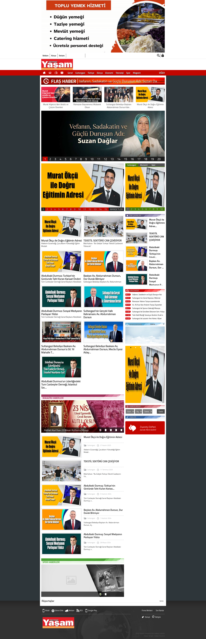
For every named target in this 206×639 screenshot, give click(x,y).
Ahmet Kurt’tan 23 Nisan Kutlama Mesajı (66, 430)
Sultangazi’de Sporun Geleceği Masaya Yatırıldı (146, 308)
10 (92, 159)
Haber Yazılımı (159, 636)
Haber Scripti (148, 636)
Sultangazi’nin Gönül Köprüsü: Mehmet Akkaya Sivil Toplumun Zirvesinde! (146, 298)
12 (105, 159)
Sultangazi (80, 72)
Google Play (92, 610)
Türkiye (91, 72)
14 (118, 159)
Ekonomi (109, 72)
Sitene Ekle (59, 610)
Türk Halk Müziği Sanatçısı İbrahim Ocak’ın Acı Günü (147, 315)
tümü (161, 601)
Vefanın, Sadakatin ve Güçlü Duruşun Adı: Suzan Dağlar (147, 294)
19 (152, 159)
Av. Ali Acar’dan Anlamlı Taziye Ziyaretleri (147, 304)
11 (98, 159)
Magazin (137, 72)
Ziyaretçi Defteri (148, 428)
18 (145, 159)
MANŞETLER (116, 209)
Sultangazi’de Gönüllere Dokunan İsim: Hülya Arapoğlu (148, 311)
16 (132, 159)
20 (159, 159)
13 (112, 159)
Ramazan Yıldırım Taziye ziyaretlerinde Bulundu (146, 301)
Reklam (45, 55)
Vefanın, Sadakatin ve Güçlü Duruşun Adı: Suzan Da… (119, 81)
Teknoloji (120, 72)
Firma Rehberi (147, 610)
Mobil (47, 610)
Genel (70, 72)
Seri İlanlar (160, 610)
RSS (81, 610)
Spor (128, 72)
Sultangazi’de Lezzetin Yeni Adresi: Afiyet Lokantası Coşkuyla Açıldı (147, 318)
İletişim (62, 55)
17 (138, 159)
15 (125, 159)
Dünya (100, 72)
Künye (53, 55)
